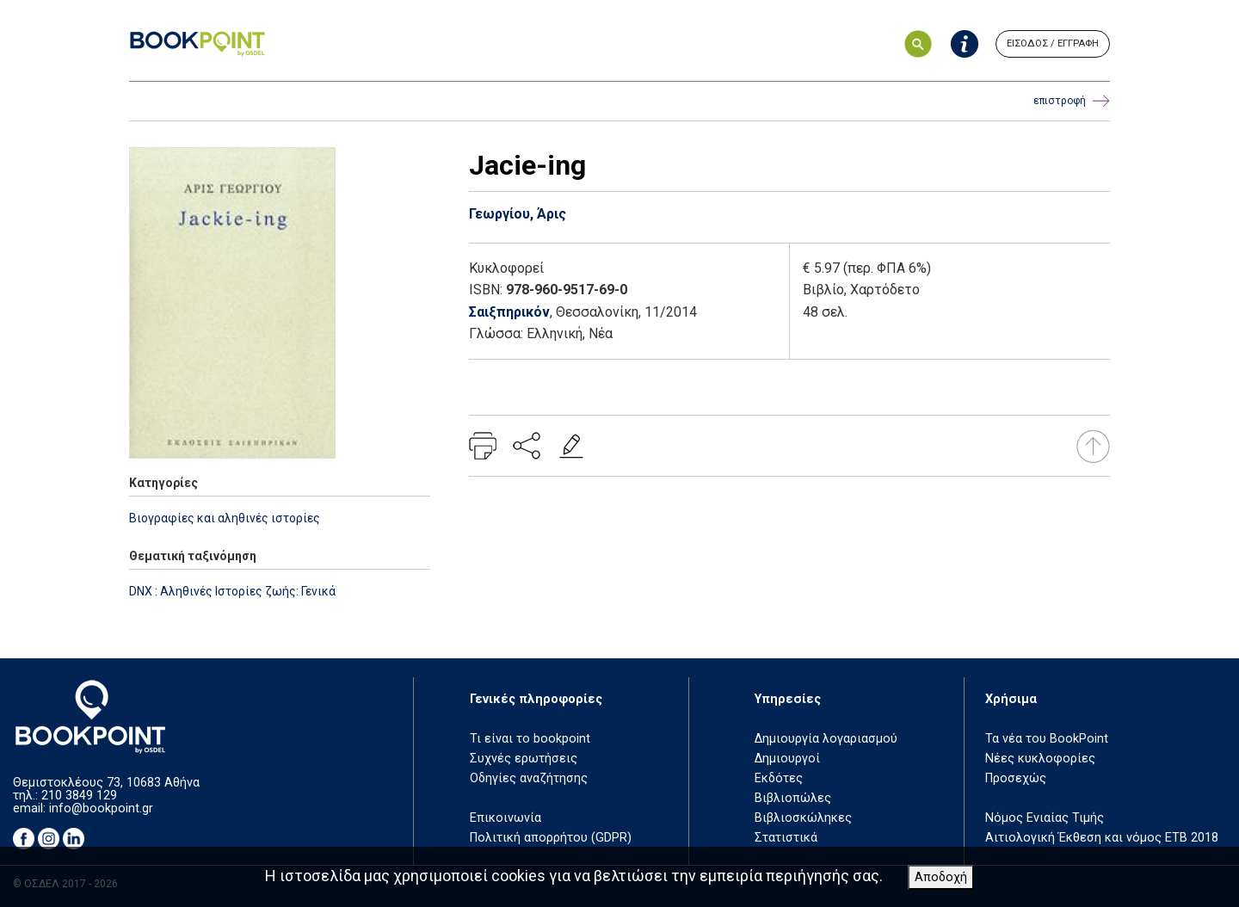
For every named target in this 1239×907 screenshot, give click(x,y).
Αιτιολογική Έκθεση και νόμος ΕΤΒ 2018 (1101, 837)
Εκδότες (779, 778)
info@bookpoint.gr (101, 808)
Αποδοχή (941, 877)
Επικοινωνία (505, 818)
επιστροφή (1071, 101)
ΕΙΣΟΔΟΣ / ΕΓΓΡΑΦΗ (1053, 43)
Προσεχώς (1015, 778)
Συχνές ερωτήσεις (523, 758)
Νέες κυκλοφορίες (1040, 758)
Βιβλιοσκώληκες (803, 818)
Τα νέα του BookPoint (1046, 738)
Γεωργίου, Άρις (517, 214)
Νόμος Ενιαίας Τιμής (1044, 818)
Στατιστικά (786, 837)
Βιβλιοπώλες (793, 798)
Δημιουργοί (787, 758)
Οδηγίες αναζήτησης (529, 778)
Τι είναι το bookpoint (530, 738)
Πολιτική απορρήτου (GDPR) (551, 837)
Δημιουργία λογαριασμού (826, 738)
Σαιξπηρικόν (509, 312)
